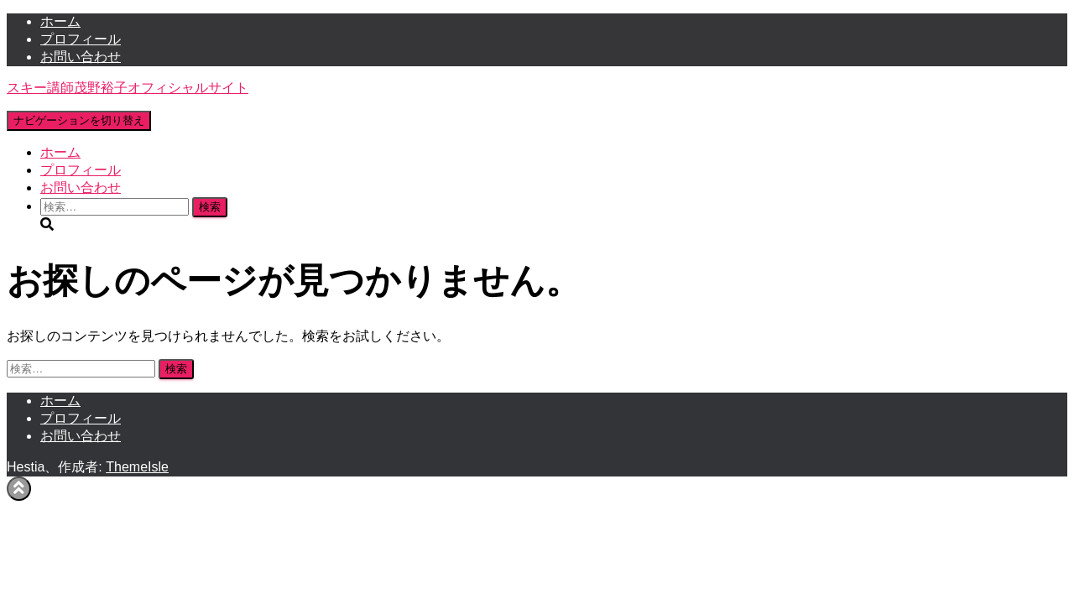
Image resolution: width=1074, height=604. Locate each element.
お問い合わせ (80, 56)
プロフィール (80, 39)
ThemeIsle (137, 467)
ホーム (60, 21)
